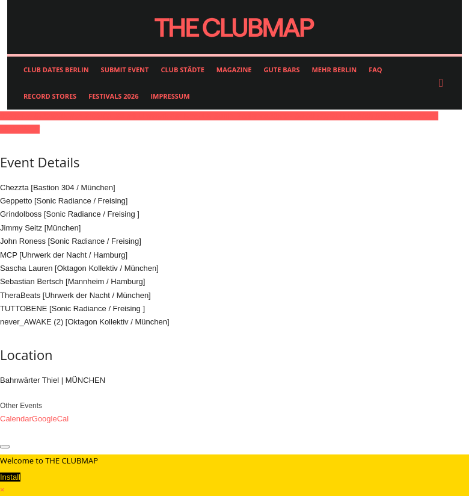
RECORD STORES (49, 96)
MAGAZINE (234, 69)
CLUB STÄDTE (182, 69)
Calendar (16, 418)
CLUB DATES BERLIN (56, 69)
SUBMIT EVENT (125, 69)
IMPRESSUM (169, 96)
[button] (444, 83)
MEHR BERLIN (334, 69)
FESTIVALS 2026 (113, 96)
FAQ (375, 69)
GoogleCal (50, 418)
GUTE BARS (282, 69)
